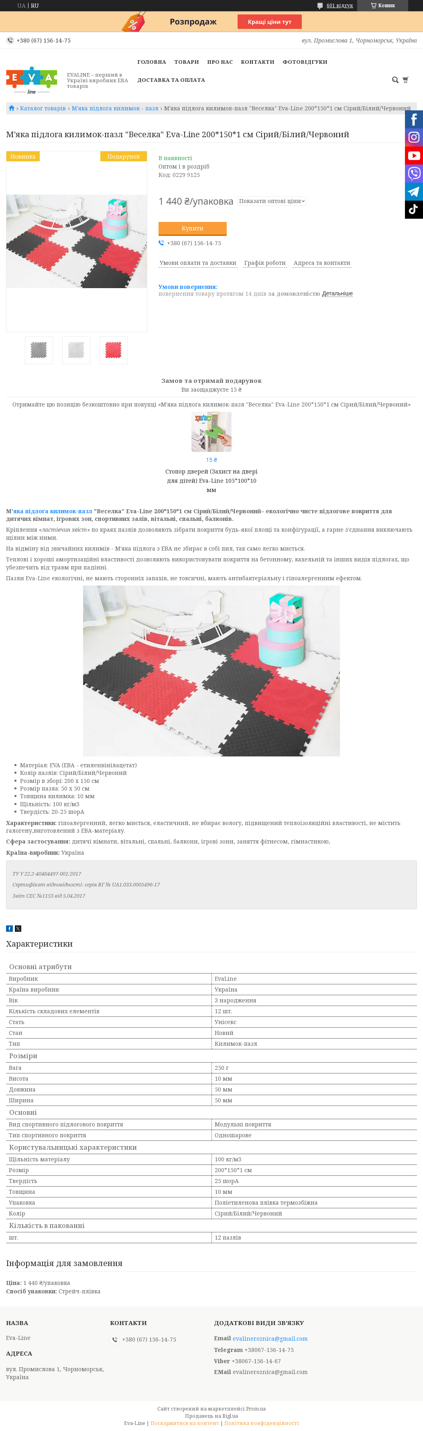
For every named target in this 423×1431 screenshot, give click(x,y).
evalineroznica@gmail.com (270, 1338)
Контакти (258, 61)
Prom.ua (256, 1408)
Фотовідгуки (305, 61)
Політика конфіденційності (261, 1423)
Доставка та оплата (171, 79)
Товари (186, 61)
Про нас (220, 61)
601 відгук (340, 5)
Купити (192, 228)
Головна (151, 61)
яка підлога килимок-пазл (52, 511)
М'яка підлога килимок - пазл (115, 108)
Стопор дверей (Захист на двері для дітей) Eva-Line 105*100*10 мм (211, 481)
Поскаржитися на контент (184, 1423)
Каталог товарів (43, 108)
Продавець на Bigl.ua (211, 1416)
